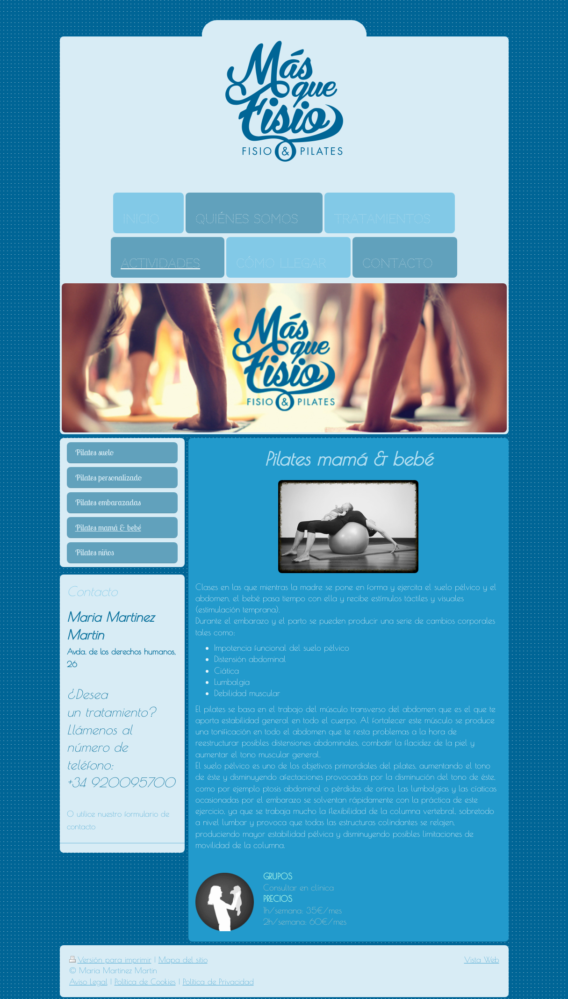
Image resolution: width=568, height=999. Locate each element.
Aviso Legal (88, 981)
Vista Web (481, 959)
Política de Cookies (145, 981)
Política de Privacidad (218, 981)
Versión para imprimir (110, 959)
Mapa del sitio (183, 959)
